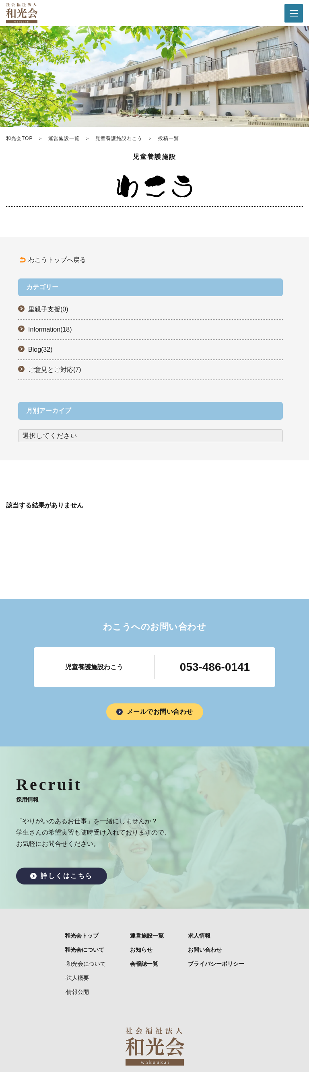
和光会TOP (19, 138)
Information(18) (50, 329)
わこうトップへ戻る (57, 259)
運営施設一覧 (64, 138)
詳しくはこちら (67, 875)
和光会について (84, 949)
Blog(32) (40, 349)
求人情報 (199, 935)
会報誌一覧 (144, 964)
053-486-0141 (215, 667)
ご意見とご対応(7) (54, 369)
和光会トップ (82, 935)
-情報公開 (77, 992)
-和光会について (85, 964)
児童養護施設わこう (118, 138)
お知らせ (141, 949)
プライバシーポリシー (216, 964)
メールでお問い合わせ (160, 711)
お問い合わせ (205, 949)
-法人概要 (77, 978)
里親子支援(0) (48, 309)
